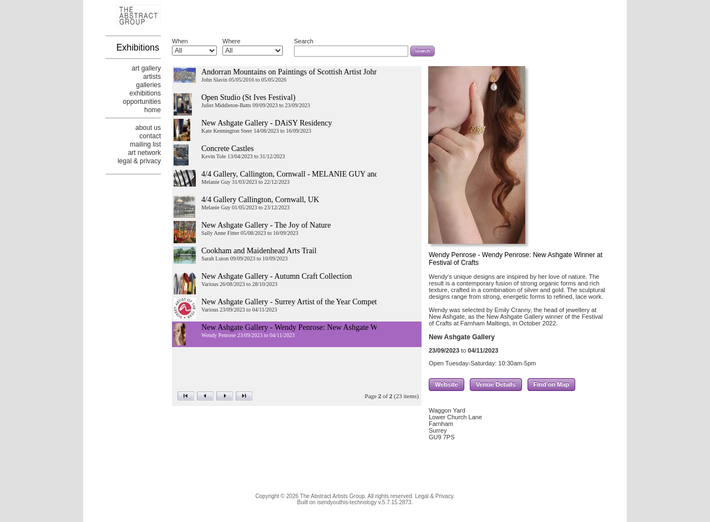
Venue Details (496, 386)
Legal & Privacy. (435, 496)
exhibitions (145, 93)
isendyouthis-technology (347, 502)
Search (303, 41)
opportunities (142, 102)
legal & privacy (139, 161)
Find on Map (552, 386)
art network (144, 153)
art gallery (146, 68)
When (180, 41)
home (152, 110)
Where (231, 41)
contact (150, 136)
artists (152, 77)
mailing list (145, 144)
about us (148, 128)
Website (446, 386)
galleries (148, 85)
